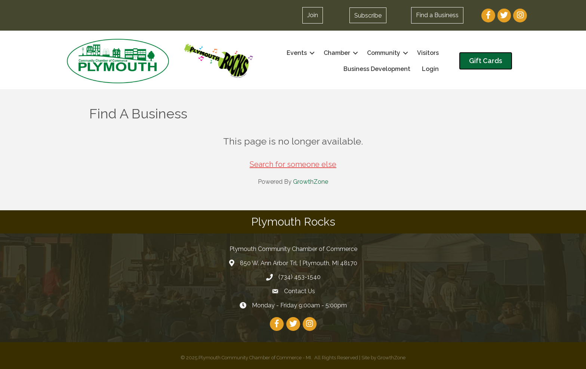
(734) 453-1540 (299, 276)
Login (430, 68)
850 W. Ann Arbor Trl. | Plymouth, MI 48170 (298, 263)
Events (297, 52)
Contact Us (299, 291)
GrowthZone (310, 181)
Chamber (337, 52)
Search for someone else (293, 164)
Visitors (428, 52)
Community (383, 52)
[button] (312, 15)
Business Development (376, 68)
